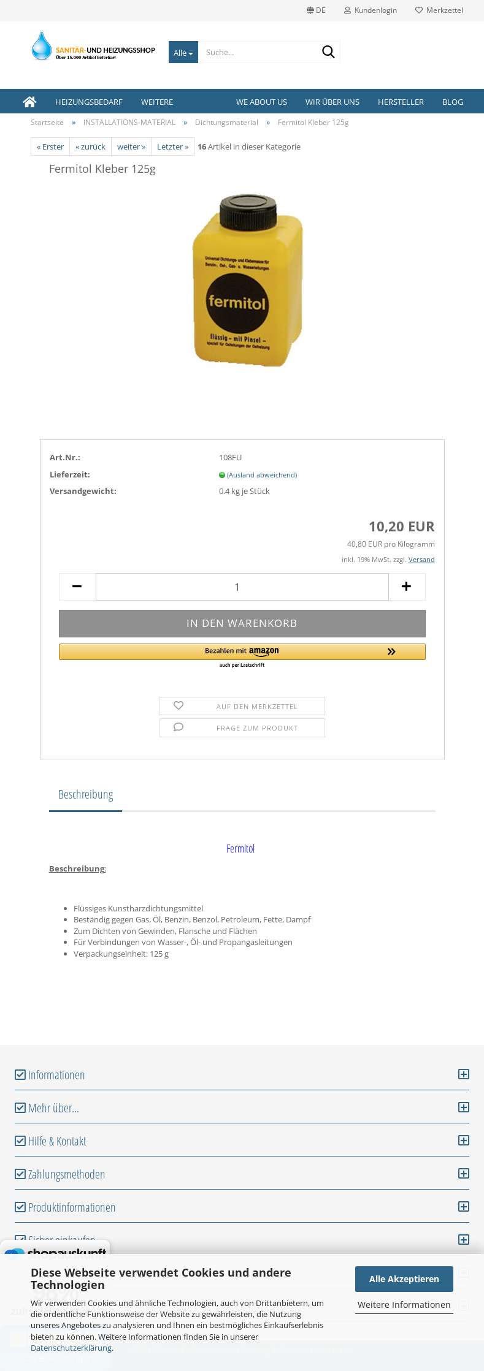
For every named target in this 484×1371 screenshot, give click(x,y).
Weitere (157, 101)
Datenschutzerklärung (71, 1347)
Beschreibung (85, 794)
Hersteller (401, 101)
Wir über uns (332, 101)
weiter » (131, 146)
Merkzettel (439, 10)
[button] (242, 656)
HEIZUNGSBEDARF (89, 101)
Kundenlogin (370, 10)
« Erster (50, 146)
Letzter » (172, 146)
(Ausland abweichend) (262, 474)
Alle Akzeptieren (404, 1279)
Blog (452, 101)
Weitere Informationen (404, 1304)
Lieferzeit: (70, 474)
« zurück (90, 146)
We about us (261, 101)
